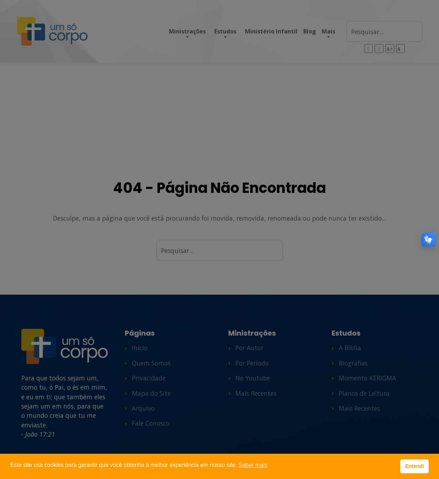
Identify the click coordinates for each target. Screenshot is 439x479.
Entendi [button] (414, 466)
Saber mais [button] (253, 465)
